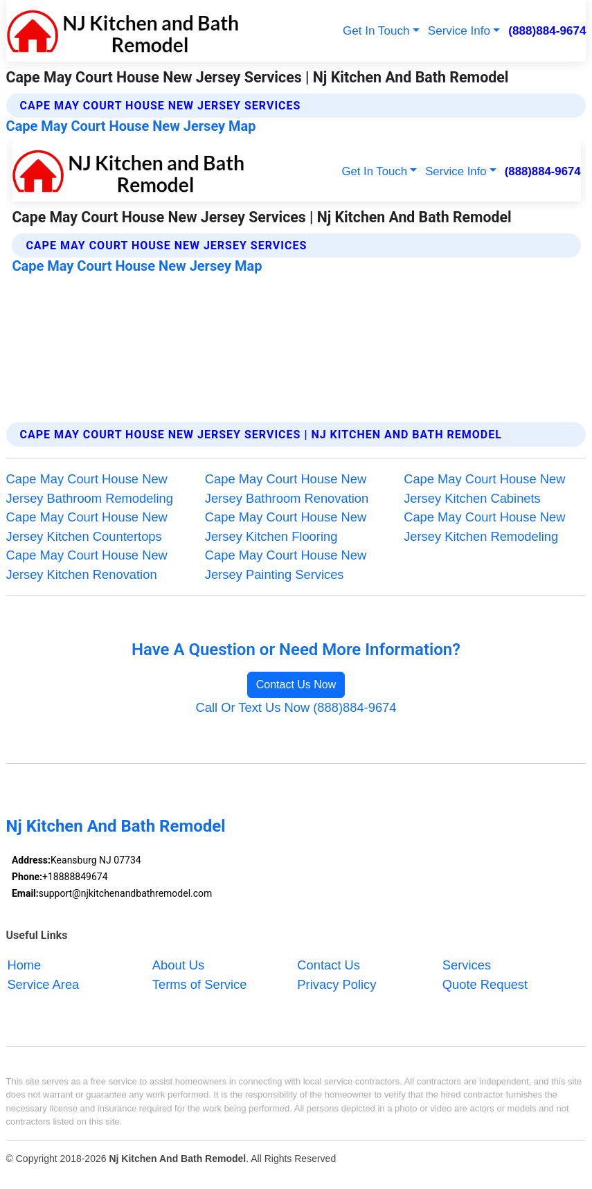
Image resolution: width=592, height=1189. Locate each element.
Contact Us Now (296, 684)
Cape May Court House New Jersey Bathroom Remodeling (89, 489)
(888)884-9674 (547, 30)
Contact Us (328, 965)
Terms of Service (199, 983)
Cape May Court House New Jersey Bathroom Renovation (286, 489)
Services (466, 965)
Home (24, 965)
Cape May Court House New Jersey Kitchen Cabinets (484, 489)
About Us (178, 965)
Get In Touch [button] (376, 30)
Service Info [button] (459, 30)
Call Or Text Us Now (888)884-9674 (296, 707)
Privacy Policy (336, 983)
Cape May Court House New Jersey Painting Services (285, 565)
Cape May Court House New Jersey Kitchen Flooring (285, 527)
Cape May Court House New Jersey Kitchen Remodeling (484, 527)
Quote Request (485, 983)
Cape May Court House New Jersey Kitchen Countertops (87, 527)
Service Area (43, 983)
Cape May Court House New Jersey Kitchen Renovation (87, 565)
